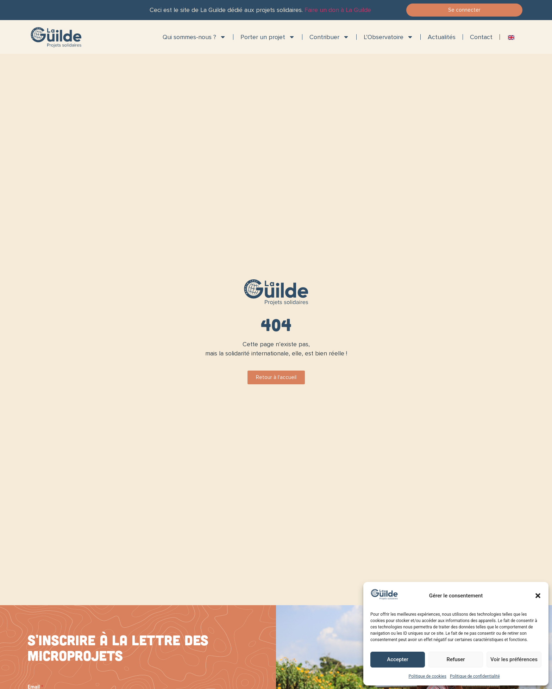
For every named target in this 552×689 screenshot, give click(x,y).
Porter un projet (267, 37)
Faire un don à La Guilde (338, 10)
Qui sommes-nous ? (194, 37)
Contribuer (329, 37)
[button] (537, 595)
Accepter (397, 659)
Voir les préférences (514, 659)
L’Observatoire (388, 37)
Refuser (455, 659)
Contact (481, 37)
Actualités (442, 37)
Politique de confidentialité (475, 676)
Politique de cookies (427, 676)
